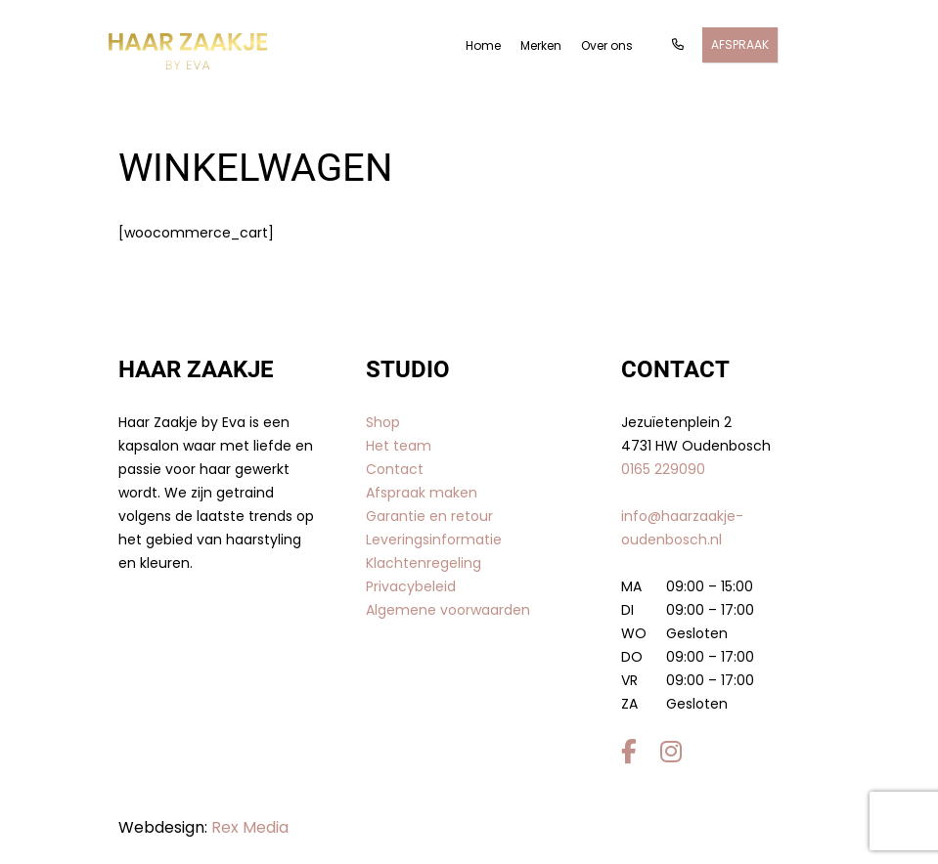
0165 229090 (663, 469)
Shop (383, 422)
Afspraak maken (421, 492)
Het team (398, 445)
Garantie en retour (429, 516)
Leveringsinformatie (434, 539)
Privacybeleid (411, 586)
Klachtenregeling (423, 563)
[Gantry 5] (188, 51)
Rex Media (250, 827)
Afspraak (740, 44)
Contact (395, 469)
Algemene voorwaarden (448, 610)
